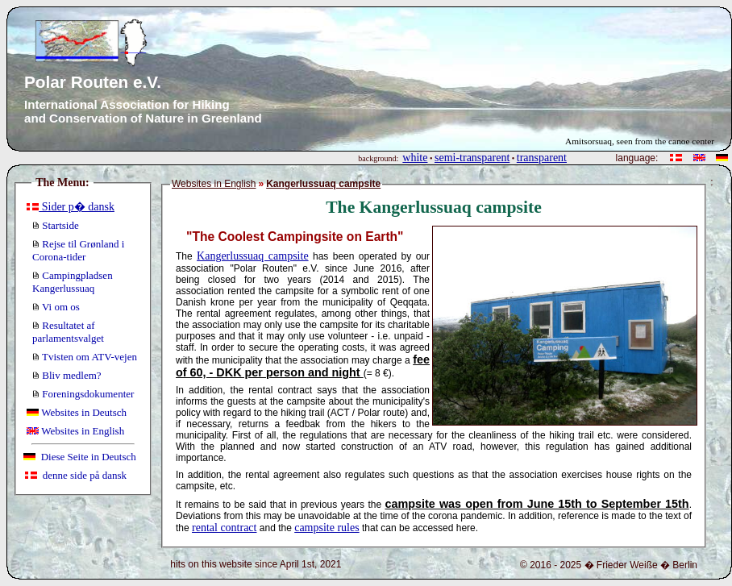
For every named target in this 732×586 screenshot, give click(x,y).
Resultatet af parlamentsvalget (68, 331)
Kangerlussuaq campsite (253, 256)
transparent (542, 158)
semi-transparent (472, 158)
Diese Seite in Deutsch (79, 457)
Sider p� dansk (70, 207)
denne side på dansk (76, 475)
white (414, 158)
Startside (55, 225)
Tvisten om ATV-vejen (84, 357)
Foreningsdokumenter (83, 394)
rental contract (224, 528)
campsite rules (326, 528)
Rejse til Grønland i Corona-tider (78, 250)
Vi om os (56, 307)
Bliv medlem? (67, 375)
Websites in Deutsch (77, 412)
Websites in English (75, 431)
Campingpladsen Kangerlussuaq (72, 281)
